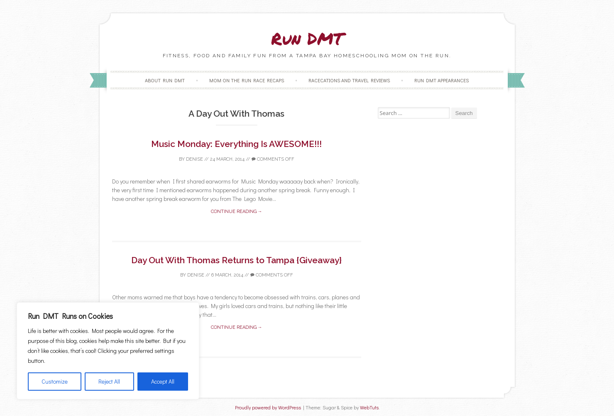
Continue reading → (236, 211)
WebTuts (369, 407)
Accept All (162, 381)
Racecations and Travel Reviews (349, 80)
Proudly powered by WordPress (268, 407)
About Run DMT (165, 80)
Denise (194, 159)
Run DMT (307, 38)
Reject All (109, 381)
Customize (55, 381)
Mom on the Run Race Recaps (246, 80)
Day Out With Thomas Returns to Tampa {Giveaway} (236, 260)
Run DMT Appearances (441, 80)
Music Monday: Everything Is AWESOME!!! (236, 144)
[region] (108, 350)
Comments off (273, 159)
